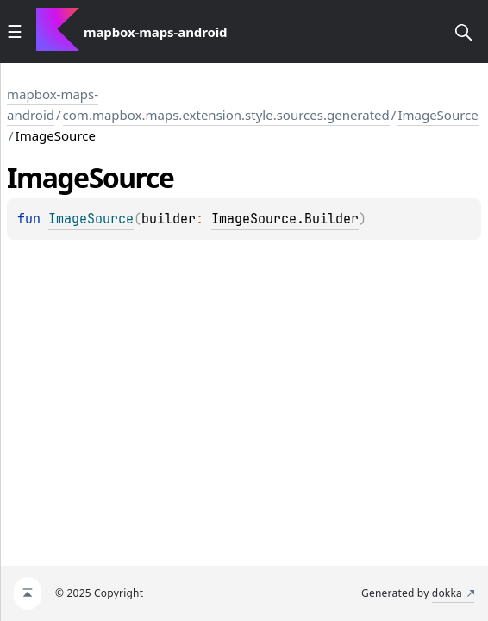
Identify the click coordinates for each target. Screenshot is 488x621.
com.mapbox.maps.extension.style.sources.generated (226, 114)
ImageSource (437, 114)
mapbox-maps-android (52, 104)
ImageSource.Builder (285, 219)
